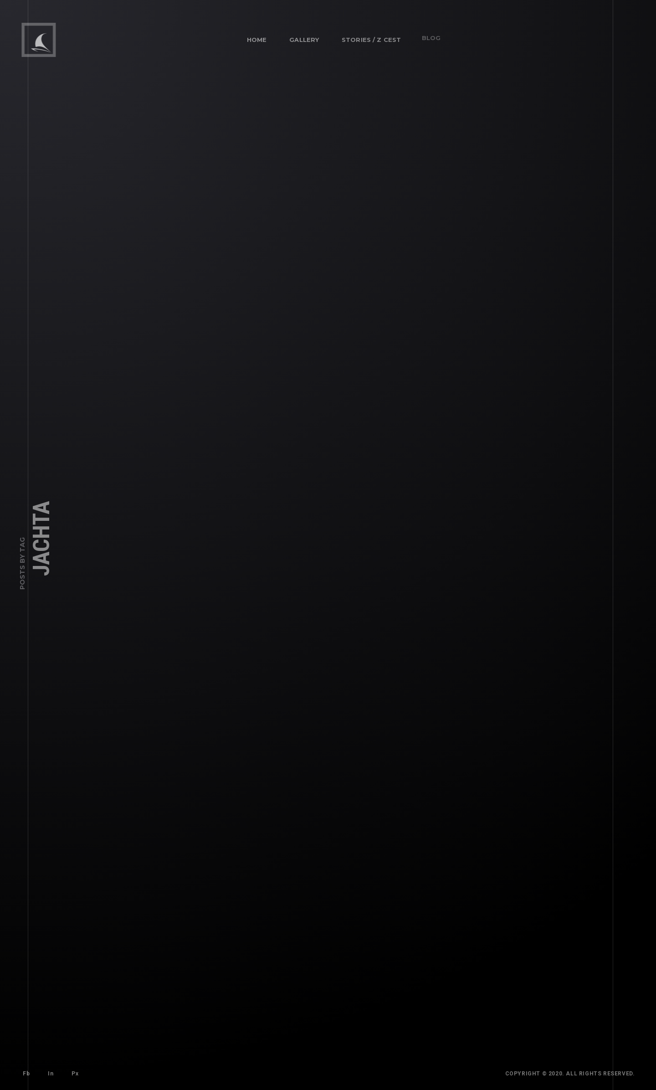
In (47, 1070)
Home (256, 39)
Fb (25, 1073)
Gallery (301, 36)
